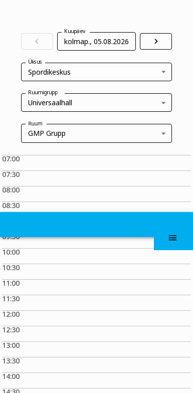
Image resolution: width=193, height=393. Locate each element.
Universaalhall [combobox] (50, 102)
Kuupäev (74, 31)
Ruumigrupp (47, 106)
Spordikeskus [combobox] (49, 72)
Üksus (37, 75)
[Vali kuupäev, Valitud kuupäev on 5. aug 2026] (93, 41)
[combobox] (96, 133)
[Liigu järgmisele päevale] (156, 41)
